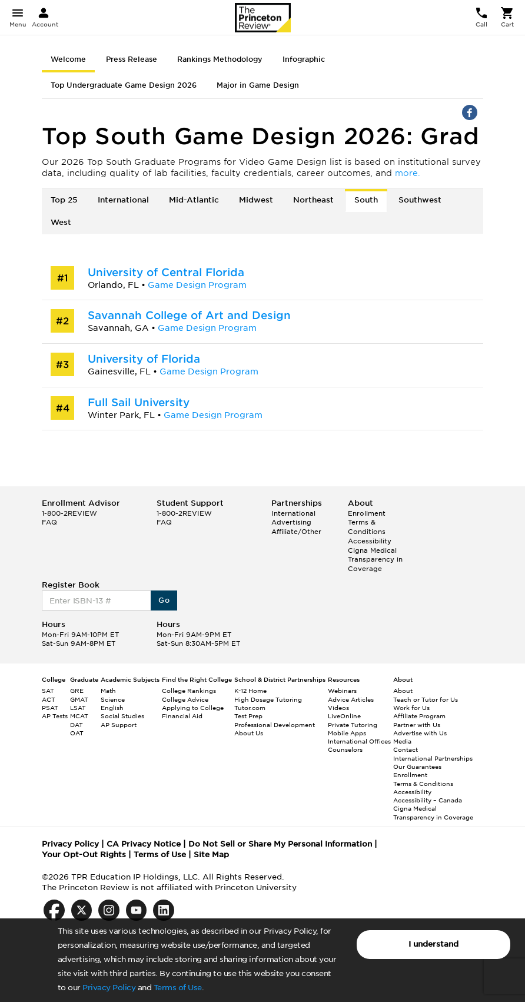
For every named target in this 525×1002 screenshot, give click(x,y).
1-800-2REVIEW (69, 513)
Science (113, 699)
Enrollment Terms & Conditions (367, 522)
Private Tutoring (352, 724)
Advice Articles (351, 699)
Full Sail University (139, 402)
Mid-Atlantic (194, 199)
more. (407, 173)
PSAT (50, 707)
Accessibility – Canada (427, 800)
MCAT (79, 715)
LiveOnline (344, 715)
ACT (48, 699)
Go (164, 600)
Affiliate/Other (296, 531)
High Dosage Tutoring (268, 699)
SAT (48, 690)
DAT (76, 724)
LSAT (78, 707)
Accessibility (369, 541)
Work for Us (411, 707)
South (366, 199)
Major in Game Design (258, 85)
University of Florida (144, 359)
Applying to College (193, 707)
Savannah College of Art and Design (189, 315)
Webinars (342, 690)
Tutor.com (249, 707)
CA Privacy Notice (144, 844)
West (61, 222)
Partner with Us (416, 724)
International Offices (359, 741)
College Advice (185, 699)
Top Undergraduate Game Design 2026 (124, 85)
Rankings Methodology (219, 59)
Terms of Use (178, 987)
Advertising (291, 522)
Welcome (68, 59)
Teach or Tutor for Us (425, 699)
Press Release (131, 59)
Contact (405, 749)
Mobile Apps (347, 732)
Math (108, 690)
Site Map (211, 854)
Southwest (419, 199)
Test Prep (248, 715)
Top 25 (64, 199)
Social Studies (122, 715)
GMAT (79, 699)
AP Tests (55, 715)
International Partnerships (433, 758)
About (403, 690)
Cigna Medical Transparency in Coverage (375, 559)
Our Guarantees (417, 766)
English (112, 707)
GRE (77, 690)
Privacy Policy (108, 987)
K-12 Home (250, 690)
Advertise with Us (420, 732)
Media (402, 741)
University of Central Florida (166, 272)
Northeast (313, 199)
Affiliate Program (419, 715)
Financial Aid (182, 715)
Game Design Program (197, 285)
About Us (248, 732)
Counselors (345, 749)
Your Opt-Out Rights (84, 854)
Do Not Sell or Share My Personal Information (280, 844)
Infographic (304, 59)
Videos (338, 707)
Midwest (256, 199)
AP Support (119, 724)
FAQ (49, 522)
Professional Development (274, 724)
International (123, 199)
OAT (77, 732)
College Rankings (189, 690)
